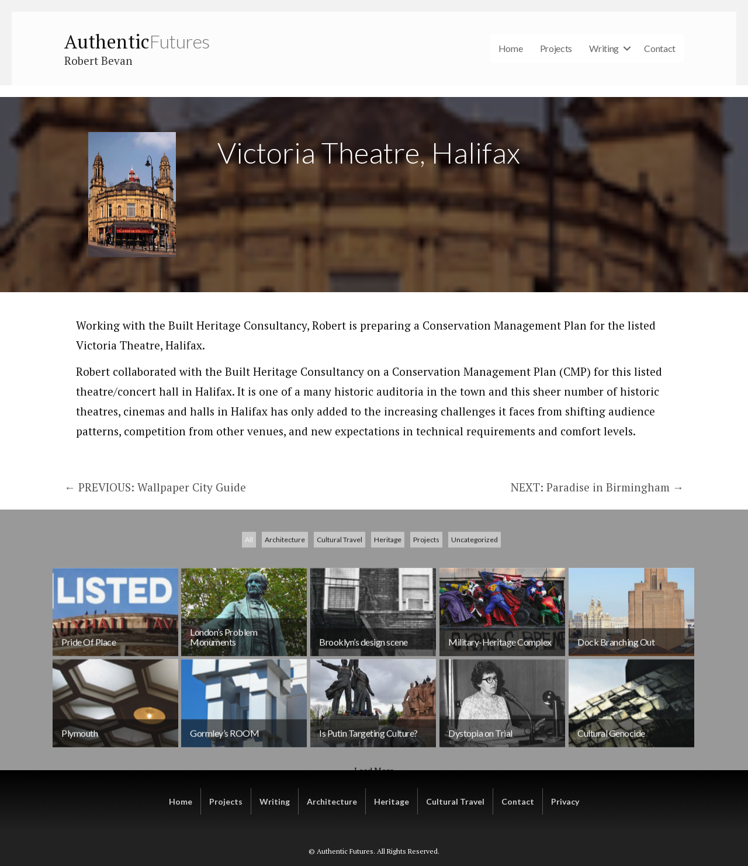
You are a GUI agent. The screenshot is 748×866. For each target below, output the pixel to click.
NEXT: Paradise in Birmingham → (597, 487)
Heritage (387, 602)
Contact (660, 48)
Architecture (285, 602)
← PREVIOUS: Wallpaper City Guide (155, 487)
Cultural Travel (339, 602)
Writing (604, 48)
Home (510, 48)
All (249, 602)
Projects (556, 48)
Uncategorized (474, 602)
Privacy (565, 801)
